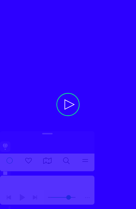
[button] (68, 104)
